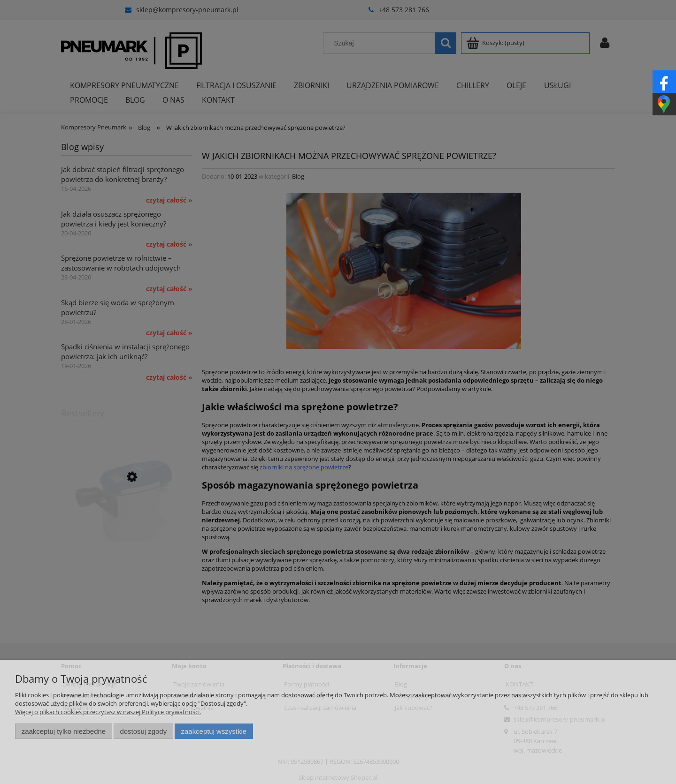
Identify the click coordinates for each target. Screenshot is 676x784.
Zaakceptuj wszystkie (213, 731)
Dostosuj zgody (143, 731)
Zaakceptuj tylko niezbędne (64, 731)
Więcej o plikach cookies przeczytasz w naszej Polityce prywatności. (108, 712)
